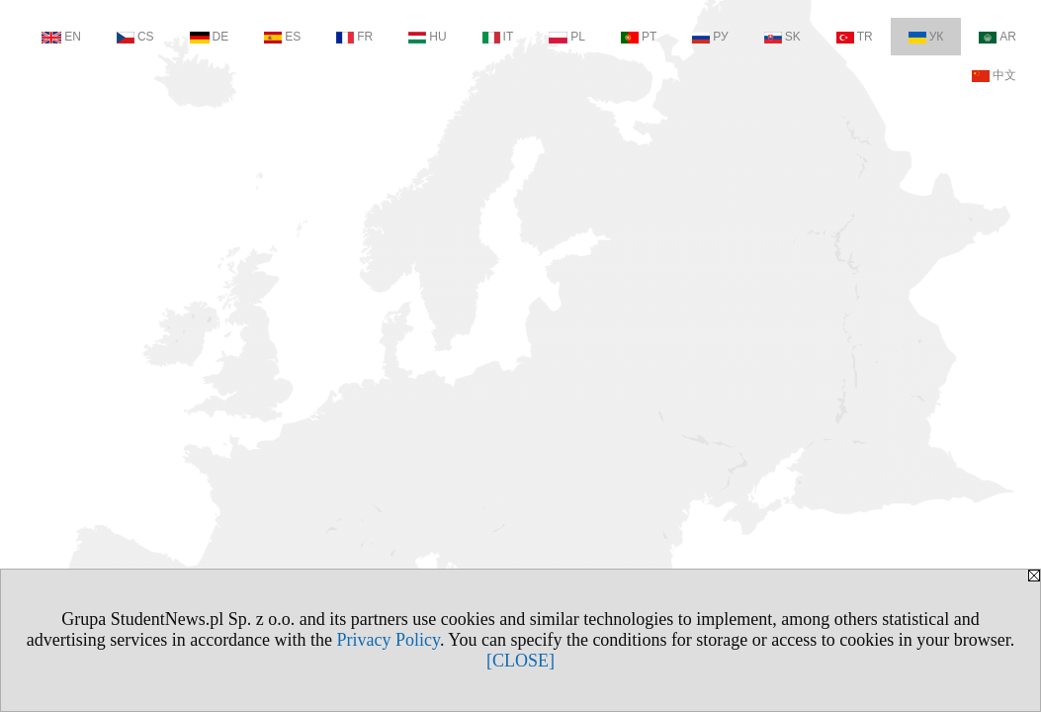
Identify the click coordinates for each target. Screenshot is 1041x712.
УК (926, 37)
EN (61, 37)
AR (997, 37)
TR (854, 37)
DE (209, 37)
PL (567, 37)
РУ (710, 37)
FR (354, 37)
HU (427, 37)
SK (782, 37)
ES (282, 37)
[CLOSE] (520, 660)
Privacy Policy (388, 640)
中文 (994, 75)
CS (135, 37)
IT (498, 37)
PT (638, 37)
